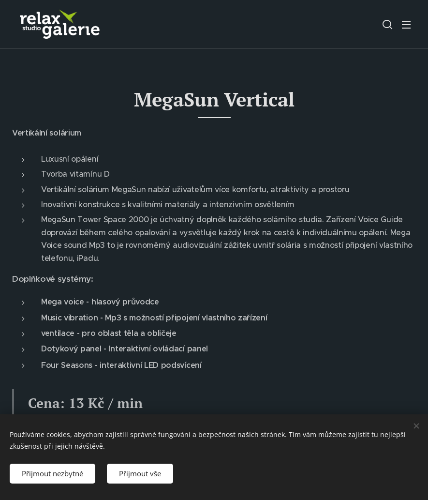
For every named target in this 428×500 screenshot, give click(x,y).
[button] (387, 24)
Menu (406, 24)
